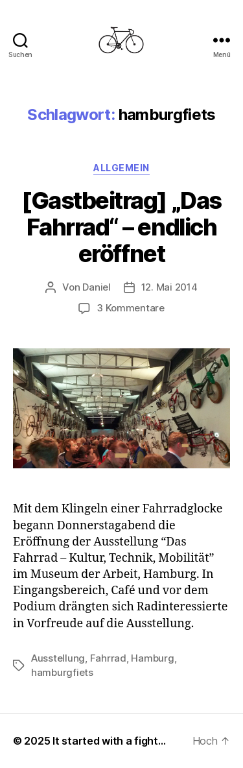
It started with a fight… (109, 740)
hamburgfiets (62, 672)
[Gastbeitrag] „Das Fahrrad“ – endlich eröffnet (121, 227)
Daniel (96, 287)
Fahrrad (108, 658)
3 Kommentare (131, 308)
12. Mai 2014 (169, 287)
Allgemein (121, 167)
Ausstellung (58, 658)
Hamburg (152, 658)
